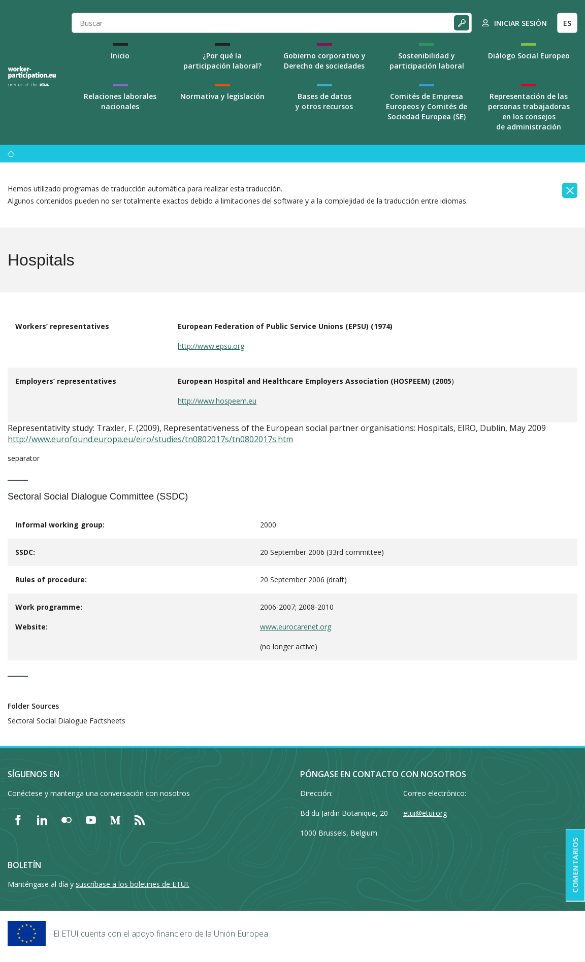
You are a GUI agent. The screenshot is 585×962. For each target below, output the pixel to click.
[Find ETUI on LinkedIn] (42, 820)
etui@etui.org (425, 813)
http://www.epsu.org (211, 346)
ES (567, 23)
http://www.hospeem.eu (217, 401)
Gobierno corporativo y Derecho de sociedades (324, 61)
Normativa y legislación (222, 96)
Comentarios (575, 865)
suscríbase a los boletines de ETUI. (132, 884)
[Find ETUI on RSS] (139, 820)
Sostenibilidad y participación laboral (426, 61)
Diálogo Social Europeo (529, 55)
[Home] (32, 76)
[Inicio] (11, 153)
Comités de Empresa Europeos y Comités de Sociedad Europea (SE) (426, 106)
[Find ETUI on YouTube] (91, 820)
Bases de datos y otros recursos (324, 101)
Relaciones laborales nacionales (120, 101)
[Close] (569, 190)
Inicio (120, 55)
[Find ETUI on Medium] (115, 820)
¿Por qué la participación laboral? (222, 61)
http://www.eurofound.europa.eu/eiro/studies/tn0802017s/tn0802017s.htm (150, 439)
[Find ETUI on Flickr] (66, 820)
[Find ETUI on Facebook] (18, 820)
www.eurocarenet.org (295, 627)
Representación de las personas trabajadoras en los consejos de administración (529, 111)
